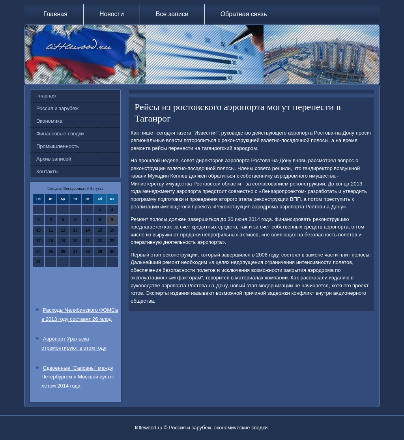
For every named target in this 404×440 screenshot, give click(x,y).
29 (100, 251)
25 (51, 251)
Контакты (47, 171)
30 (112, 251)
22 (100, 241)
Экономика (49, 121)
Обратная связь (244, 14)
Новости (111, 14)
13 (75, 230)
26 (63, 251)
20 (75, 241)
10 (38, 230)
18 (51, 241)
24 (38, 251)
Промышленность (57, 146)
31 (38, 262)
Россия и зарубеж (57, 108)
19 (63, 241)
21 (88, 241)
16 (112, 230)
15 (100, 230)
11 (51, 230)
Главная (55, 14)
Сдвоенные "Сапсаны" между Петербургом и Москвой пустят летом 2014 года (78, 377)
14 (88, 230)
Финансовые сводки (60, 134)
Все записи (172, 14)
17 (38, 241)
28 (88, 251)
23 (112, 241)
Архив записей (53, 159)
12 (63, 230)
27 (75, 251)
